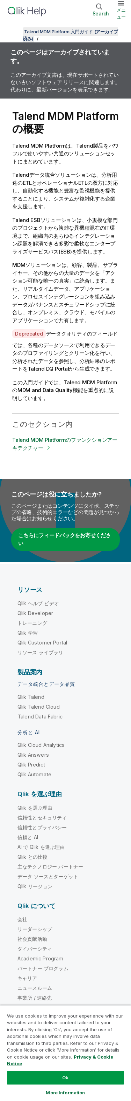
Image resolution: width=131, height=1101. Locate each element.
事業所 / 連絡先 (34, 998)
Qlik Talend (30, 697)
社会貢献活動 (32, 939)
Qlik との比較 (32, 857)
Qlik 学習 (27, 633)
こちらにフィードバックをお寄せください (64, 539)
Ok (65, 1077)
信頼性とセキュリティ (42, 817)
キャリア (27, 978)
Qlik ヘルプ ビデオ (38, 603)
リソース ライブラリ (40, 652)
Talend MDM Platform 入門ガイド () (70, 35)
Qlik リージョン (35, 886)
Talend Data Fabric (40, 717)
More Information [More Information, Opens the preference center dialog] (65, 1092)
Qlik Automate (34, 774)
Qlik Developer (35, 613)
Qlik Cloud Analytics (41, 745)
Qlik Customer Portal (42, 643)
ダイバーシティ (34, 949)
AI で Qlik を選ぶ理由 (41, 847)
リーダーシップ (34, 929)
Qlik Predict (31, 765)
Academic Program (40, 958)
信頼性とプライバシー (42, 827)
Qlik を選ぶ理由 (35, 808)
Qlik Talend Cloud (38, 707)
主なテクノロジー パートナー (50, 867)
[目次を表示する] (14, 31)
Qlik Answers (33, 755)
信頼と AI (27, 837)
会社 (22, 919)
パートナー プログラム (42, 968)
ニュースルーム (34, 988)
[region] (65, 1053)
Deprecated (29, 334)
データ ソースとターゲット (47, 876)
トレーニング (32, 623)
